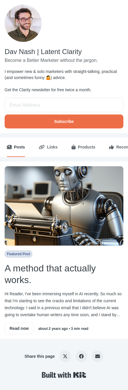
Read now (19, 328)
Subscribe (64, 121)
